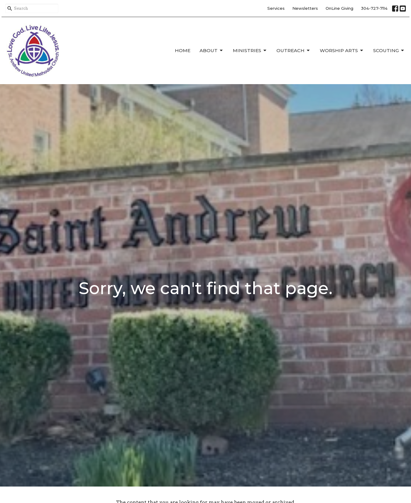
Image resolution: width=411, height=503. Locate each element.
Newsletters (305, 8)
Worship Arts (342, 51)
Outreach (293, 51)
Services (276, 8)
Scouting (389, 51)
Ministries (250, 51)
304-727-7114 (374, 8)
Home (182, 50)
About (212, 51)
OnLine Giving (339, 8)
